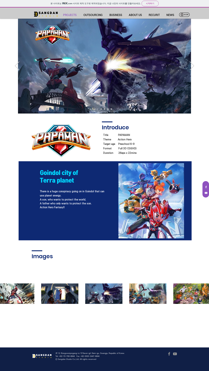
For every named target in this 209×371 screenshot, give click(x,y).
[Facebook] (169, 353)
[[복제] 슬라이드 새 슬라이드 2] (104, 109)
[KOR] (184, 15)
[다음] (192, 66)
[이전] (17, 66)
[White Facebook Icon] (206, 187)
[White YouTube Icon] (206, 193)
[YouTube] (175, 353)
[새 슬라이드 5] (111, 109)
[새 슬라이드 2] (97, 109)
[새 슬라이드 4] (108, 109)
